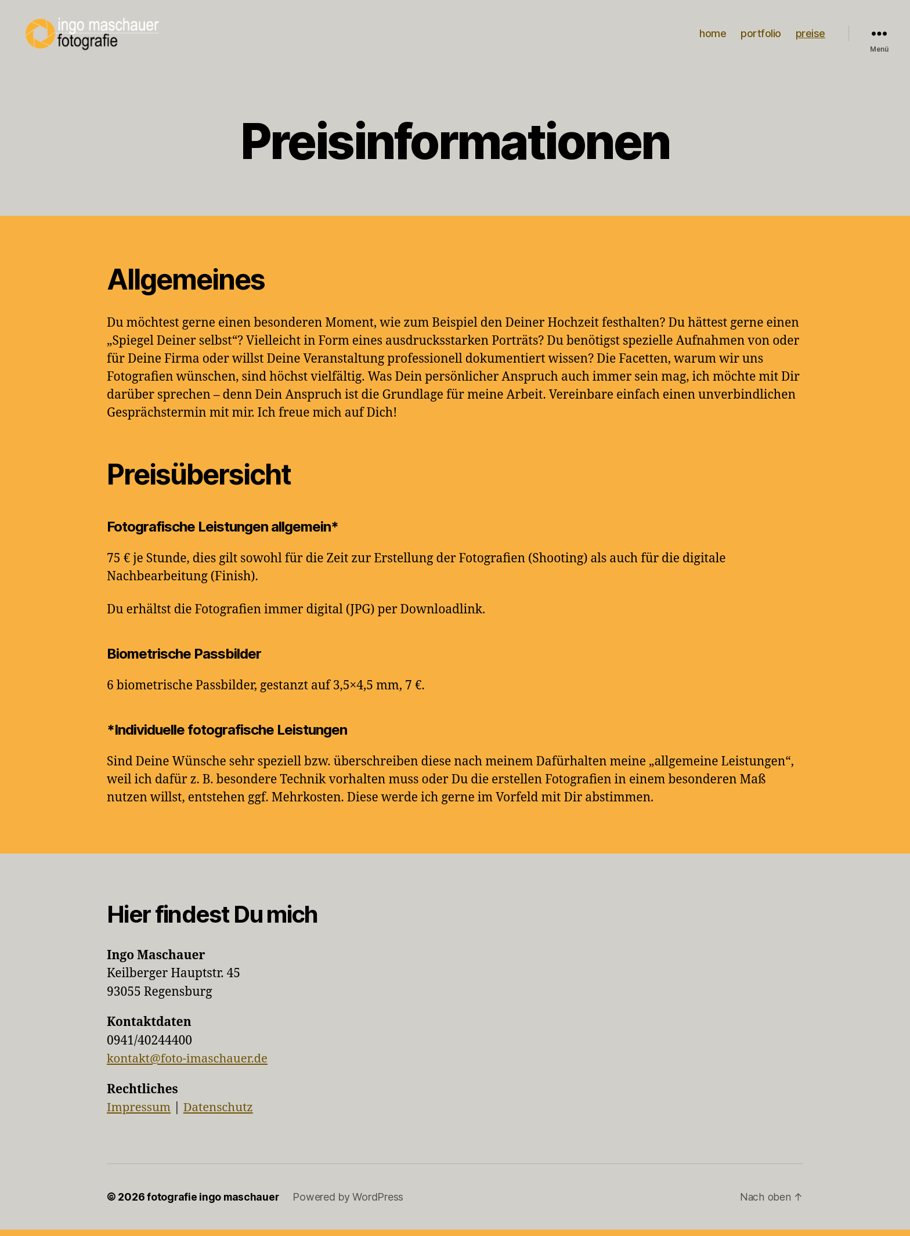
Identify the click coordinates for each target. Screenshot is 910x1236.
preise (810, 37)
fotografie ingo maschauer (214, 1203)
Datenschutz (221, 1114)
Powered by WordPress (350, 1203)
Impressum (140, 1114)
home (712, 37)
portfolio (761, 37)
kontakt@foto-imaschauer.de (190, 1065)
